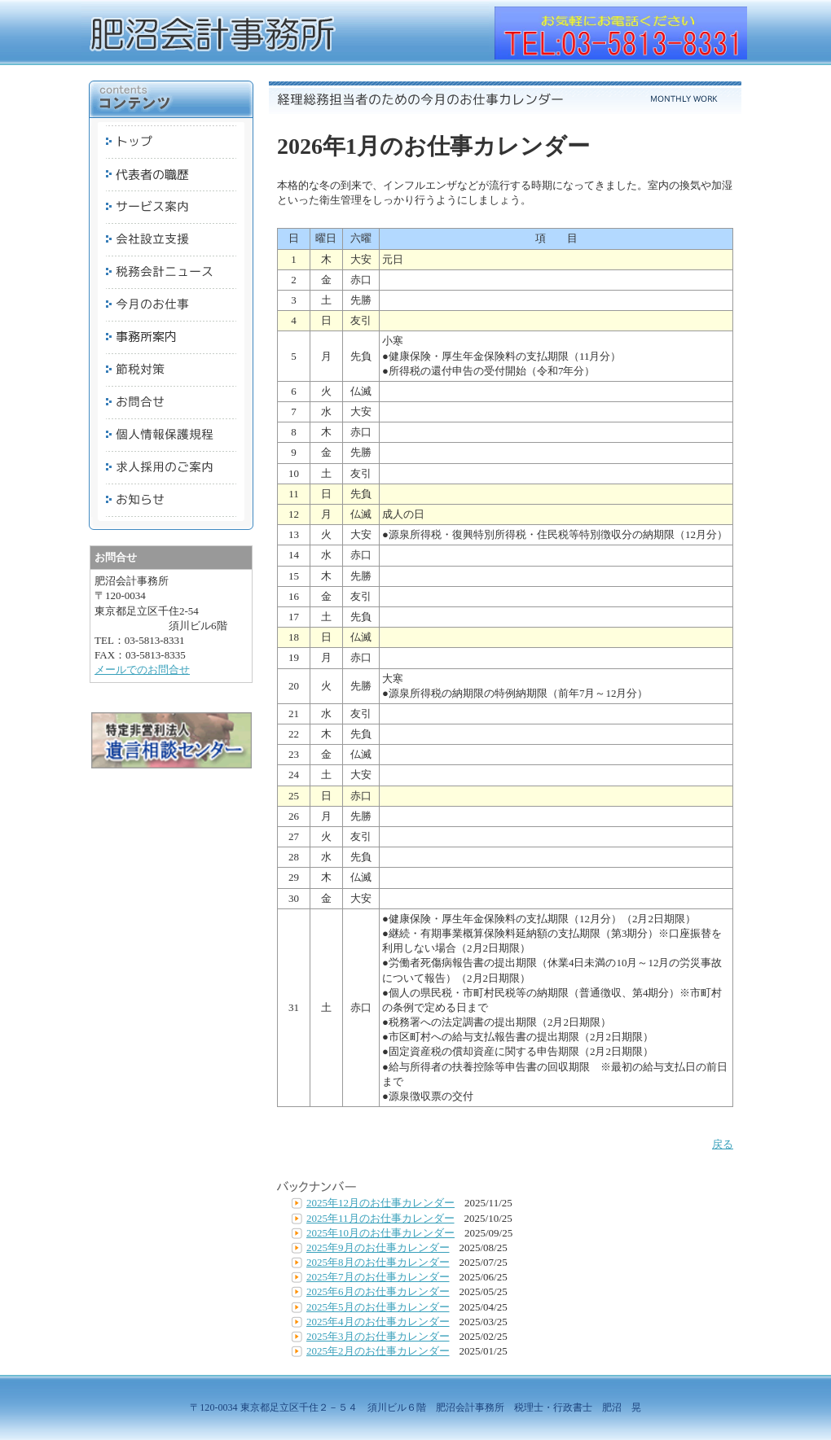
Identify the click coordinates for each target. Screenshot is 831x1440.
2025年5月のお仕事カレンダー (378, 1307)
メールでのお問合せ (142, 669)
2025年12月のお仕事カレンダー (380, 1203)
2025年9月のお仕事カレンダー (378, 1247)
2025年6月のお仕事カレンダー (378, 1291)
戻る (722, 1144)
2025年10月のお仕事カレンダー (380, 1233)
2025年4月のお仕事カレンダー (378, 1321)
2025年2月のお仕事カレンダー (378, 1351)
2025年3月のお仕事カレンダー (378, 1336)
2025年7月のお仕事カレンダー (378, 1277)
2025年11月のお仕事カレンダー (380, 1218)
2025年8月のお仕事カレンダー (378, 1262)
